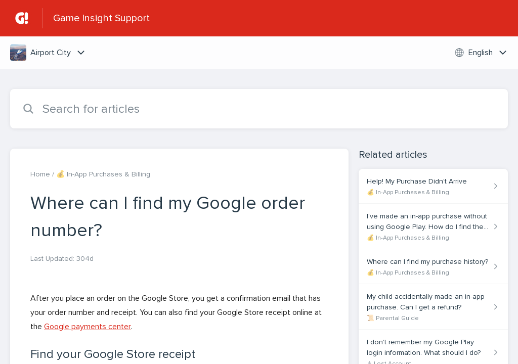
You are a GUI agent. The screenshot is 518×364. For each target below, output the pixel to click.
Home (40, 174)
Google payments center (87, 327)
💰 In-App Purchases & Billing (103, 174)
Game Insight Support (101, 18)
